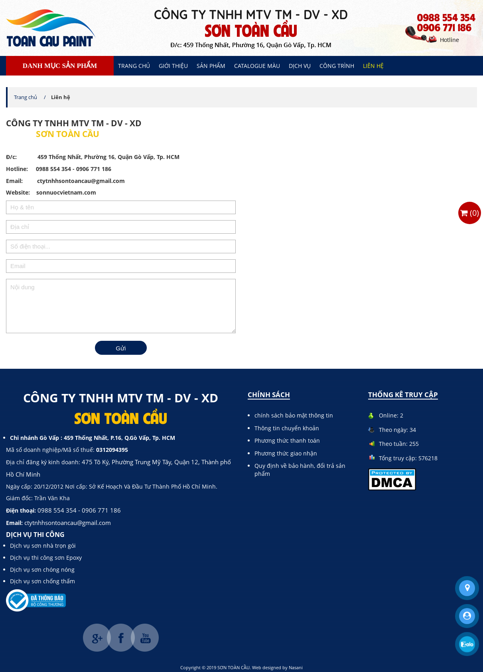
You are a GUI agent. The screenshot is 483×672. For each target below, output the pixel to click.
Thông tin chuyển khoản (286, 428)
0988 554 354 (446, 17)
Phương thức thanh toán (287, 440)
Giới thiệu (173, 66)
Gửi (121, 348)
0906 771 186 (444, 27)
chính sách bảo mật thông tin (293, 415)
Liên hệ (373, 66)
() (469, 212)
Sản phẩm (211, 66)
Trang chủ (134, 66)
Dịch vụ (300, 66)
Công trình (336, 66)
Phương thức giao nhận (285, 453)
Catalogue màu (257, 66)
